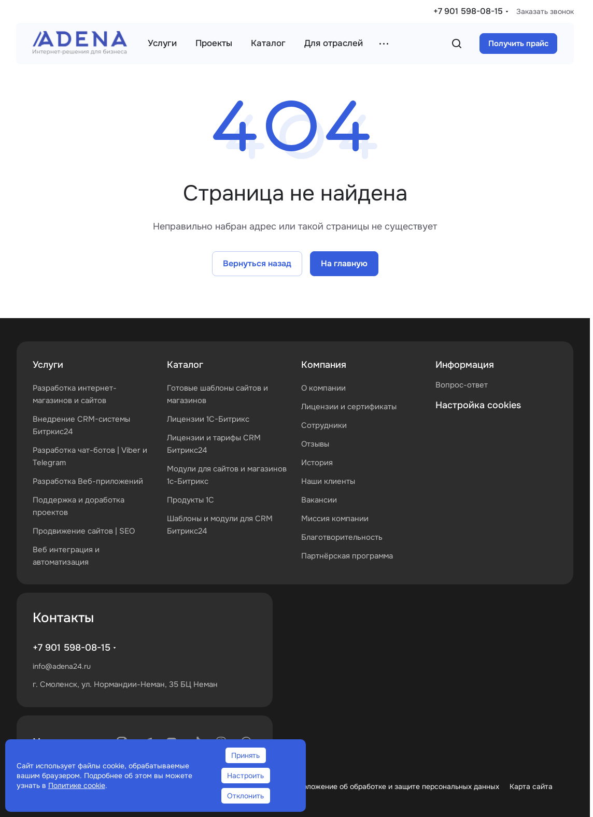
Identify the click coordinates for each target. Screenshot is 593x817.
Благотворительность (342, 537)
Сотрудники (324, 425)
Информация (464, 364)
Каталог (185, 364)
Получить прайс (518, 43)
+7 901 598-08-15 (468, 11)
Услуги (48, 364)
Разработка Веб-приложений (88, 481)
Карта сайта (531, 786)
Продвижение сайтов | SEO (84, 531)
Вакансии (319, 500)
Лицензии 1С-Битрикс (208, 419)
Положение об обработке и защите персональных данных (398, 786)
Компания (323, 364)
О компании (323, 388)
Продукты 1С (190, 500)
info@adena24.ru (62, 666)
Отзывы (315, 444)
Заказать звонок (545, 11)
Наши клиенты (328, 481)
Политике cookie (76, 785)
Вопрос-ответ (461, 385)
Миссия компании (335, 518)
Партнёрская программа (347, 556)
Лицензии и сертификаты (349, 407)
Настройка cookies (478, 405)
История (317, 462)
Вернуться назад (257, 263)
